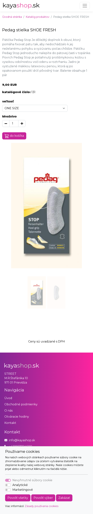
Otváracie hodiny (16, 416)
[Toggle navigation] (85, 5)
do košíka (14, 136)
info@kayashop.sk (22, 440)
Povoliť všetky (17, 498)
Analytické (20, 485)
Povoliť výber (43, 498)
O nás (8, 410)
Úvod (8, 398)
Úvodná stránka (12, 17)
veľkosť (8, 101)
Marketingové (22, 489)
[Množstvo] (13, 123)
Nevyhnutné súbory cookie (32, 480)
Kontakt (10, 423)
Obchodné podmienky (21, 404)
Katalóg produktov (37, 17)
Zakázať (64, 498)
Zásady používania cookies (41, 506)
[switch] (8, 485)
